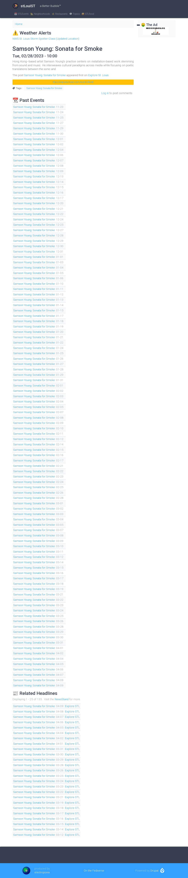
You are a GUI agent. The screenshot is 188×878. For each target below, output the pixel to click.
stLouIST (23, 6)
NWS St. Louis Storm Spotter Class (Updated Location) (46, 38)
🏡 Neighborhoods (40, 13)
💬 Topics (74, 13)
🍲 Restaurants (60, 13)
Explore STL (73, 706)
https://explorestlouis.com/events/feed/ (73, 82)
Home (18, 24)
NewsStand (62, 699)
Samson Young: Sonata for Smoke (45, 75)
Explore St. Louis (99, 75)
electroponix (42, 872)
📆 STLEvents (21, 13)
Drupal (154, 870)
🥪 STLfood (88, 13)
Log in (105, 93)
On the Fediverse (94, 870)
